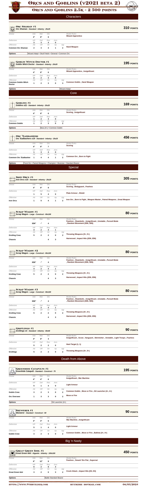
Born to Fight (84, 156)
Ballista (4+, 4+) (100, 433)
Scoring (69, 112)
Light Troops (119, 338)
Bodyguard (79, 187)
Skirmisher (99, 338)
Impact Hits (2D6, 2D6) (86, 238)
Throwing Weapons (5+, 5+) (78, 234)
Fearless (89, 187)
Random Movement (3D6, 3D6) (80, 223)
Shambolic (79, 221)
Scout (80, 338)
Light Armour (72, 385)
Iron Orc (69, 199)
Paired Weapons (109, 199)
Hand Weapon (72, 47)
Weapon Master (94, 199)
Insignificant (88, 71)
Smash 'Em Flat (81, 460)
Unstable (101, 221)
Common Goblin (73, 82)
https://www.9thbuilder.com (28, 484)
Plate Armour (72, 193)
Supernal (94, 460)
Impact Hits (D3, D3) (87, 471)
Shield (81, 193)
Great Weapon (124, 199)
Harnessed (70, 238)
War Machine (83, 378)
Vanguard (89, 338)
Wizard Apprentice (74, 36)
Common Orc (72, 156)
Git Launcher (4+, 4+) (103, 391)
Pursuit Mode (112, 221)
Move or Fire (87, 391)
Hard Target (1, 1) (73, 344)
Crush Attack (71, 471)
